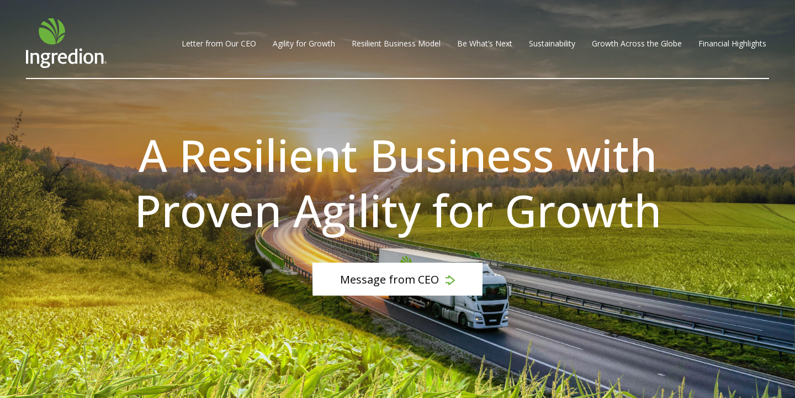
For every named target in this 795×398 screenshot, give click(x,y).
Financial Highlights (732, 43)
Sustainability (552, 43)
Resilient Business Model (396, 43)
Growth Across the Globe (637, 43)
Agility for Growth (304, 43)
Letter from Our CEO (219, 43)
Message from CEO (397, 279)
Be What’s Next (484, 43)
